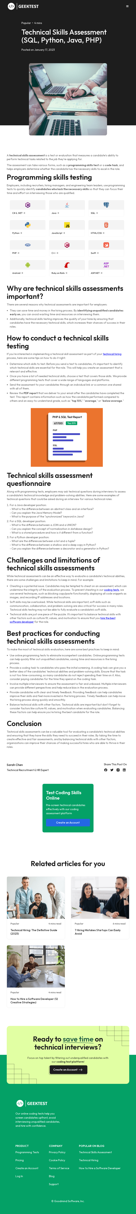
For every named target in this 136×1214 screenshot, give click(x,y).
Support (54, 1184)
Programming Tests (27, 1152)
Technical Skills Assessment (95, 1152)
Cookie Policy (57, 1160)
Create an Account (68, 822)
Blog (51, 1176)
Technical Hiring (88, 1160)
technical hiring (112, 354)
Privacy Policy (57, 1152)
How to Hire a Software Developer (100, 1168)
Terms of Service (59, 1168)
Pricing (19, 1160)
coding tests (111, 590)
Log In (19, 1176)
